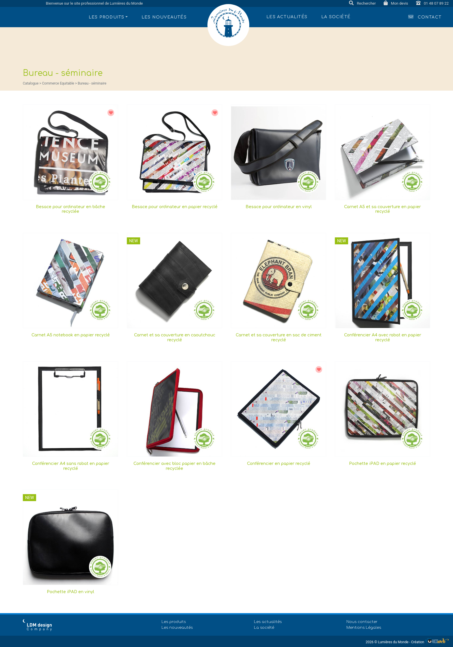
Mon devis (396, 3)
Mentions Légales (363, 628)
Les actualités (286, 17)
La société (335, 17)
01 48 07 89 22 (432, 3)
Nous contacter (362, 622)
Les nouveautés (164, 17)
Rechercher (363, 3)
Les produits (173, 622)
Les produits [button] (106, 17)
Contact (424, 16)
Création (430, 642)
